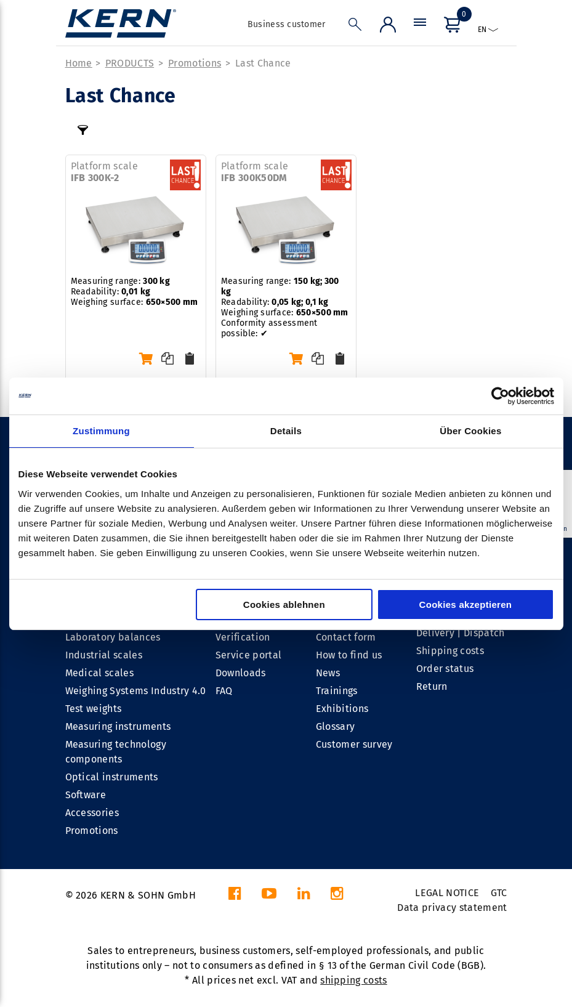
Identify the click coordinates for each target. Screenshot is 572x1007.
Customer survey (354, 744)
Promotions (194, 63)
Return (432, 686)
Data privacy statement (452, 907)
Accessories (92, 813)
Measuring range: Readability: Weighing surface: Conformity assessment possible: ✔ (284, 307)
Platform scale (104, 172)
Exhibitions (342, 708)
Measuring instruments (118, 726)
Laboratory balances (113, 637)
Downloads (241, 673)
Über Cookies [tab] (470, 431)
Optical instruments (111, 777)
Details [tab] (286, 431)
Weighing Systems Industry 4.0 (135, 691)
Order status (445, 668)
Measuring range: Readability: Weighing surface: (134, 291)
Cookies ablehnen (284, 604)
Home (78, 63)
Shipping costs (450, 651)
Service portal (248, 655)
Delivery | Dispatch (460, 633)
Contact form (346, 637)
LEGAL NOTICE (447, 893)
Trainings (337, 691)
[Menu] (420, 27)
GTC (499, 893)
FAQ (224, 691)
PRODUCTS (130, 63)
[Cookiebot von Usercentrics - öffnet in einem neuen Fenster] (500, 396)
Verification (243, 637)
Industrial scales (103, 655)
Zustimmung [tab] (101, 431)
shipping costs (353, 980)
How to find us (349, 655)
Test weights (93, 708)
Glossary (335, 726)
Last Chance (263, 63)
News (328, 673)
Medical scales (99, 673)
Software (86, 795)
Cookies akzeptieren (465, 604)
